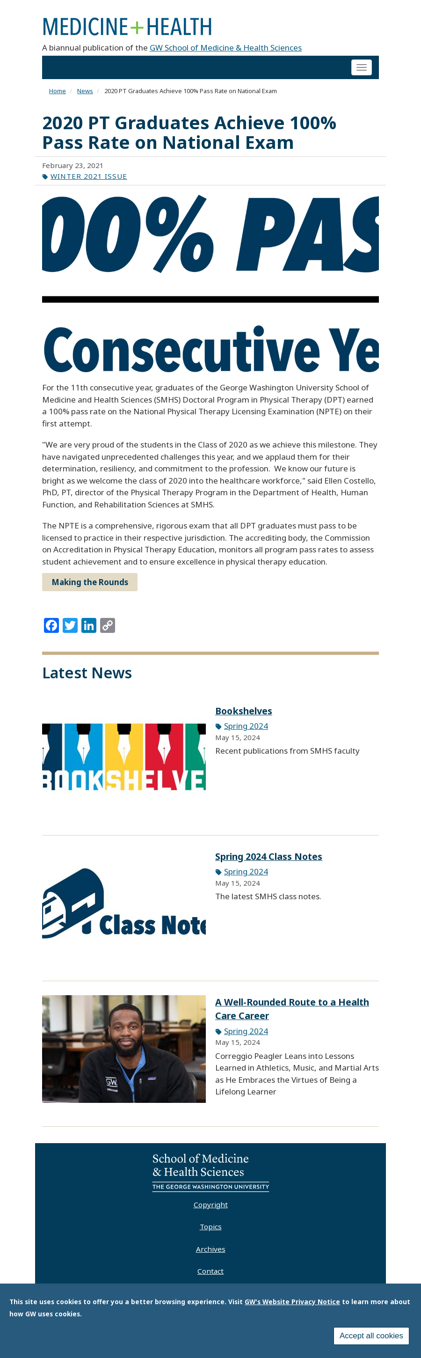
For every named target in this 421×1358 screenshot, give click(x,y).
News (85, 91)
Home (57, 91)
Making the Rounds (89, 582)
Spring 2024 (246, 725)
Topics (211, 1226)
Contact (210, 1271)
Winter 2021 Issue (89, 176)
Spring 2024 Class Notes (268, 856)
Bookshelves (243, 711)
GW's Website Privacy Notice (292, 1302)
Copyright (211, 1204)
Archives (210, 1249)
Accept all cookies (371, 1336)
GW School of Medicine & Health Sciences (226, 47)
